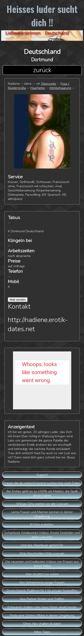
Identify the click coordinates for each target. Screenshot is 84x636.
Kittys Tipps (42, 632)
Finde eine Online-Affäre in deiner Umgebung (42, 615)
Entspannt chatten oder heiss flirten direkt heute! (42, 607)
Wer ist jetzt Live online (42, 574)
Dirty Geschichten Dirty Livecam (42, 553)
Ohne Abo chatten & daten (42, 624)
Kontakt (19, 306)
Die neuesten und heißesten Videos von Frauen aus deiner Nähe (42, 564)
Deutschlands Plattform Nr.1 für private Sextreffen (42, 591)
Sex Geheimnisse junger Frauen (42, 582)
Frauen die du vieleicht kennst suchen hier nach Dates (42, 483)
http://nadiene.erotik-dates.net (38, 324)
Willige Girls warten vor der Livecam (42, 504)
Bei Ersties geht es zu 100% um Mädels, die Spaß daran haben (42, 493)
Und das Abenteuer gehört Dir (42, 545)
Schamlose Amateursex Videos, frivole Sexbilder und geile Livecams (42, 535)
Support (42, 475)
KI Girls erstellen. (42, 524)
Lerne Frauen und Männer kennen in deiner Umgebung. (42, 514)
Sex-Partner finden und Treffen (42, 599)
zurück (42, 70)
